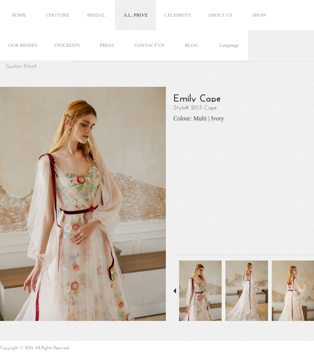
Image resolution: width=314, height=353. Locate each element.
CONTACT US (149, 45)
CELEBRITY (177, 15)
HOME (19, 15)
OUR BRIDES (22, 45)
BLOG (191, 45)
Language (229, 45)
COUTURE (57, 15)
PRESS (107, 45)
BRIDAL (96, 15)
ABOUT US (220, 15)
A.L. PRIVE (135, 15)
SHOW (259, 15)
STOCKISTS (67, 45)
